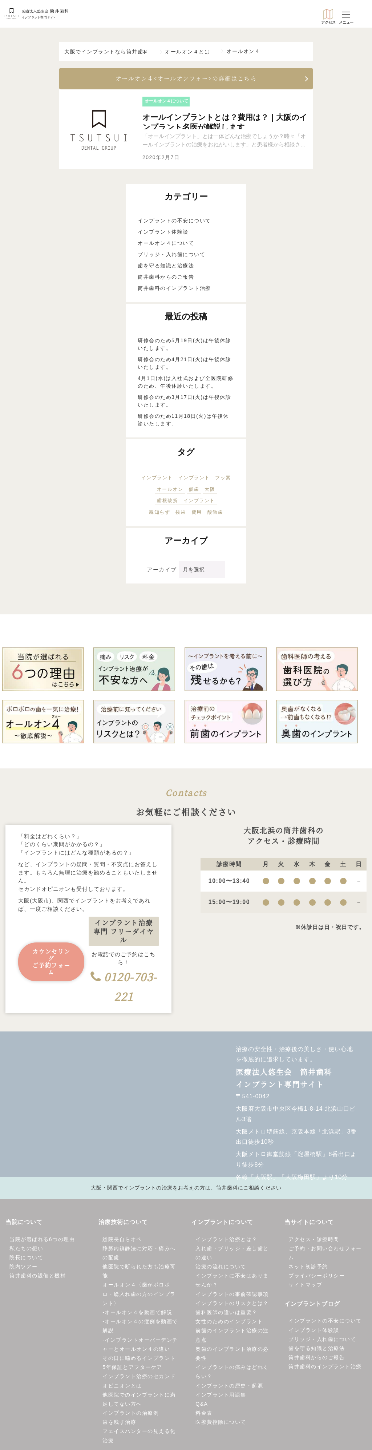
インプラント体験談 (163, 233)
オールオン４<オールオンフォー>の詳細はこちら (186, 80)
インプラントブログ (312, 1305)
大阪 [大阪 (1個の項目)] (210, 490)
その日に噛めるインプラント (139, 1359)
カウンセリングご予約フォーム (51, 963)
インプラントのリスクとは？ (232, 1305)
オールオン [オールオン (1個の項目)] (170, 490)
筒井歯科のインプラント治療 (174, 289)
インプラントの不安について (174, 222)
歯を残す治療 (119, 1424)
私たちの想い (26, 1250)
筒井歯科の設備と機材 (37, 1277)
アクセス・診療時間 (313, 1241)
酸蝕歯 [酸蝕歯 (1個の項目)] (215, 513)
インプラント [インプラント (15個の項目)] (157, 479)
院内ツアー (23, 1268)
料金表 (204, 1414)
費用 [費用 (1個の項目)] (196, 513)
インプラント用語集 (220, 1396)
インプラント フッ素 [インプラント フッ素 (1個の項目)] (204, 479)
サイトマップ (305, 1286)
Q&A (201, 1405)
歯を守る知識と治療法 (166, 267)
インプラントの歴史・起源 (229, 1387)
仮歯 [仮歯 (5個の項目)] (194, 490)
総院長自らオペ (122, 1241)
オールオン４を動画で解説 (138, 1314)
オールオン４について (166, 244)
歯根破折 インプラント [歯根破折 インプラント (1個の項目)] (186, 502)
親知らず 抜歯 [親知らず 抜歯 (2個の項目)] (167, 513)
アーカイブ (162, 571)
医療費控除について (220, 1424)
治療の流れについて (220, 1268)
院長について (26, 1259)
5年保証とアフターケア (132, 1369)
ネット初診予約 (308, 1268)
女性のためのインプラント (229, 1323)
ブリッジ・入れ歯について (171, 256)
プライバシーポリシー (316, 1277)
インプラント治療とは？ (226, 1241)
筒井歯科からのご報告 (166, 278)
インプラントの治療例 (130, 1414)
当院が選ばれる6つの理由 (42, 1241)
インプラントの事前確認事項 (232, 1295)
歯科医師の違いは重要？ (226, 1314)
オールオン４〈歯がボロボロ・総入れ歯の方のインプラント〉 (139, 1296)
